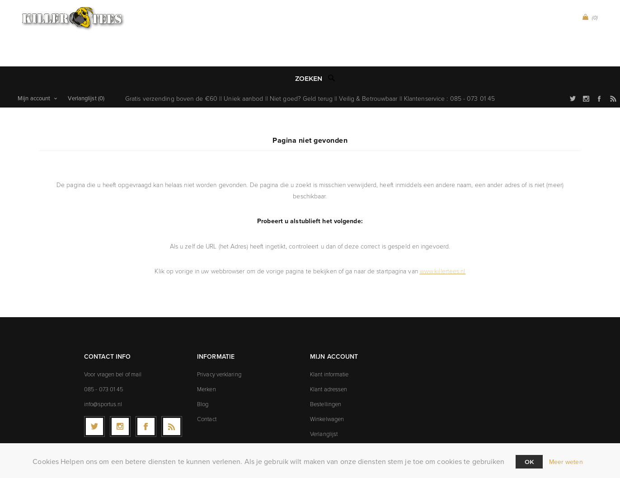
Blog (202, 378)
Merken (206, 363)
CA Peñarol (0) (212, 10)
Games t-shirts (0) (402, 10)
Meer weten (566, 462)
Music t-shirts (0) (338, 10)
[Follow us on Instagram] (120, 400)
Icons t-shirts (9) (292, 30)
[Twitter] (94, 400)
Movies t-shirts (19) (359, 30)
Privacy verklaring (219, 348)
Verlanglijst (324, 408)
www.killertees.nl (442, 245)
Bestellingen (325, 378)
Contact (206, 393)
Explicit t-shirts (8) (227, 30)
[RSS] (171, 400)
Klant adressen (328, 363)
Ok (529, 461)
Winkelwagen (327, 393)
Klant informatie (329, 348)
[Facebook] (146, 400)
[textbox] (300, 53)
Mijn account (34, 72)
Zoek (332, 52)
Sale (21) (410, 30)
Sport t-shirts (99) (273, 10)
